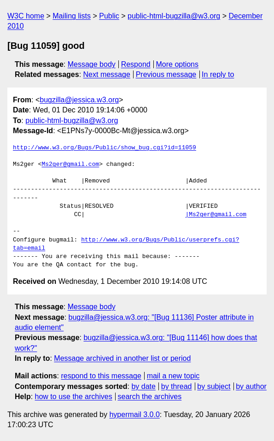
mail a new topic (173, 376)
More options (177, 64)
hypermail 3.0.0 (134, 414)
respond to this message (101, 376)
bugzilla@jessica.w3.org (79, 100)
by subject (213, 386)
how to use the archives (73, 396)
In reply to (218, 74)
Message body (92, 64)
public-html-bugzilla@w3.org (174, 16)
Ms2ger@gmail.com (70, 164)
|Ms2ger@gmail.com (215, 215)
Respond (136, 64)
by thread (176, 386)
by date (143, 386)
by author (251, 386)
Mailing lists (71, 16)
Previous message (166, 74)
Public (109, 16)
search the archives (150, 396)
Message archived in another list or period (122, 358)
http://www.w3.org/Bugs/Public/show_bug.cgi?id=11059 (104, 148)
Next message (106, 74)
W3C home (25, 16)
